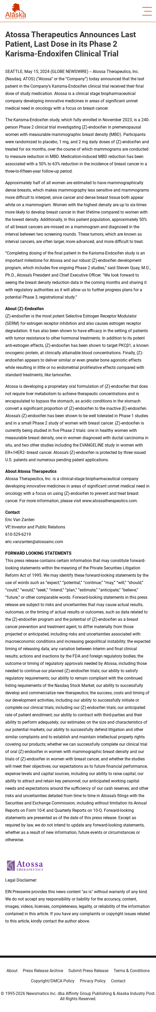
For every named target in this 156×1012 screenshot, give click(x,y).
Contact (118, 980)
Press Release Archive (43, 970)
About (12, 970)
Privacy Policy (93, 980)
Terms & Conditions (132, 970)
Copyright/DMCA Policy (53, 980)
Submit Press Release (88, 970)
